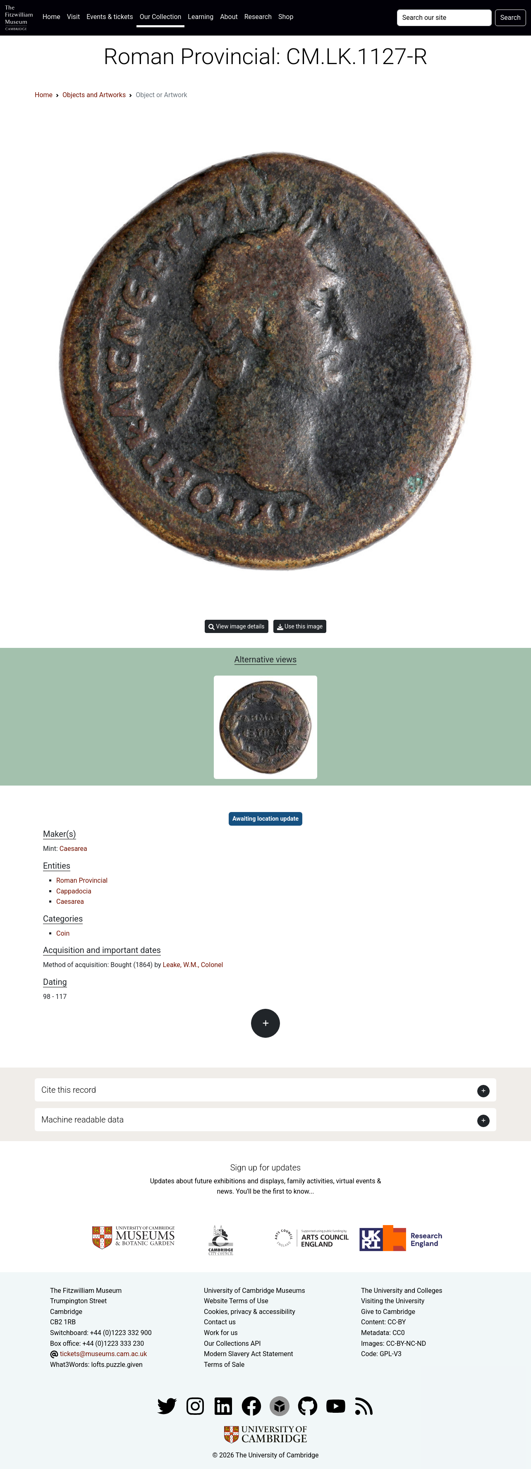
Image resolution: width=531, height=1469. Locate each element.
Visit (73, 17)
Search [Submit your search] (510, 17)
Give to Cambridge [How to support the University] (388, 1312)
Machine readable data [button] (82, 1120)
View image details (236, 626)
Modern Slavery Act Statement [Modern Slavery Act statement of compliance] (248, 1354)
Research (258, 17)
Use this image (300, 626)
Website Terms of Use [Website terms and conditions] (236, 1301)
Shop (285, 17)
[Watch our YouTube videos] (337, 1406)
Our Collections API (232, 1343)
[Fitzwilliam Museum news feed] (364, 1406)
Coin (62, 933)
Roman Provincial (82, 880)
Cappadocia (73, 891)
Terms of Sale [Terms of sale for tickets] (224, 1365)
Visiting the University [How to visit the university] (392, 1301)
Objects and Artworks (94, 95)
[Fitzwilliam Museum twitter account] (168, 1406)
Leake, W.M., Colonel (193, 965)
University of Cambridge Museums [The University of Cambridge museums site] (254, 1291)
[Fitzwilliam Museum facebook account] (224, 1406)
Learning (200, 17)
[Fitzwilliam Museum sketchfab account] (280, 1406)
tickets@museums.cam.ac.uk (103, 1354)
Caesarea (73, 849)
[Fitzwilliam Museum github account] (308, 1406)
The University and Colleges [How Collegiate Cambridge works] (401, 1291)
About (229, 17)
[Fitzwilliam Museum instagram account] (196, 1406)
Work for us (221, 1333)
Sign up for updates (265, 1168)
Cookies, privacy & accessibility (249, 1312)
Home (53, 16)
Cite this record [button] (68, 1090)
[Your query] (444, 18)
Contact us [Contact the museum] (220, 1322)
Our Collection (160, 17)
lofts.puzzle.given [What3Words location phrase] (116, 1365)
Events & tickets (109, 17)
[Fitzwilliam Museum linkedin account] (252, 1406)
